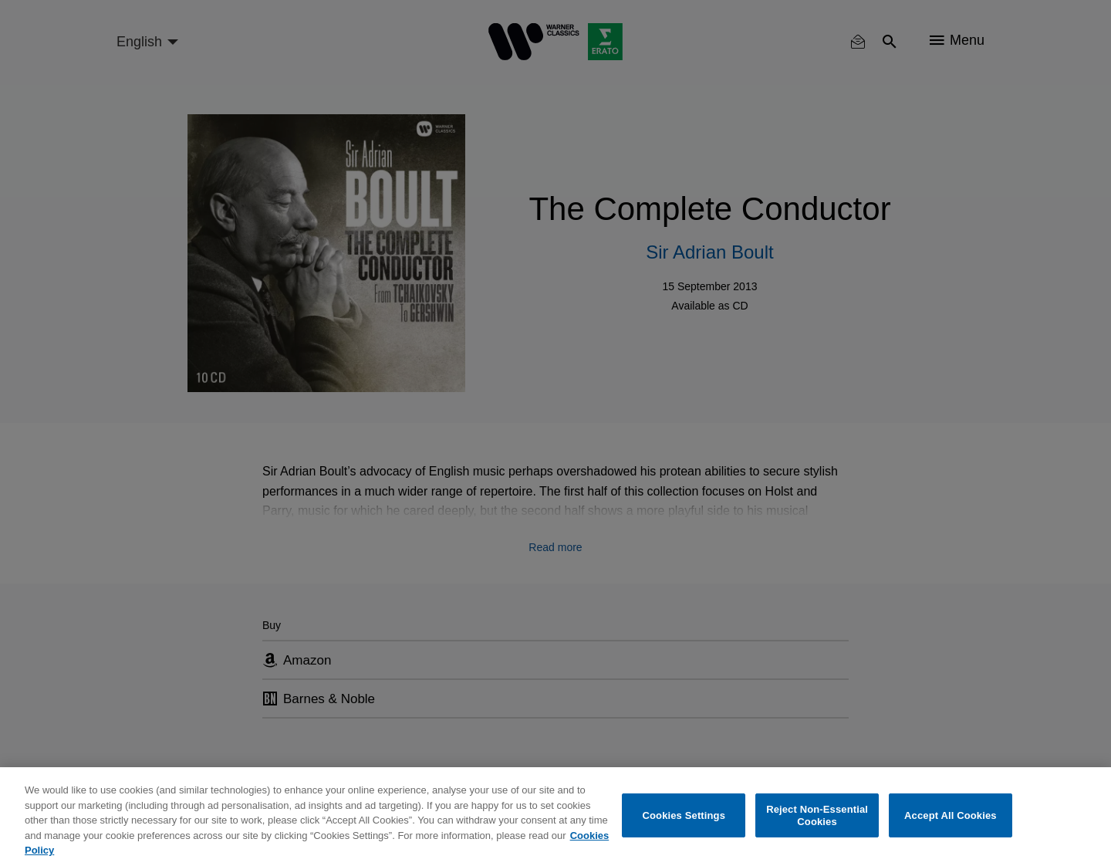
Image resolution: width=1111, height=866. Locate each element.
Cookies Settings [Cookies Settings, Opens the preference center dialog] (684, 815)
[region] (555, 816)
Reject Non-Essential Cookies (817, 815)
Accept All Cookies (950, 815)
